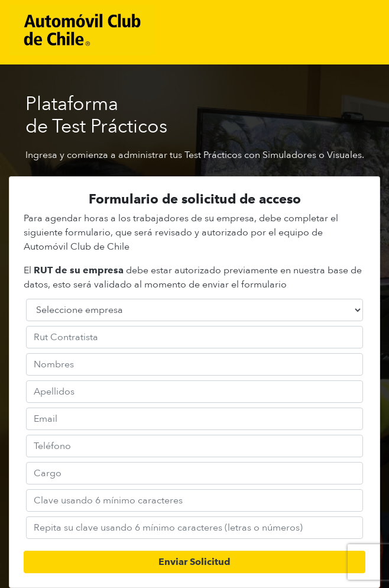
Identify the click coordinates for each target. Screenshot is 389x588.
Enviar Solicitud (194, 561)
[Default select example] (194, 310)
